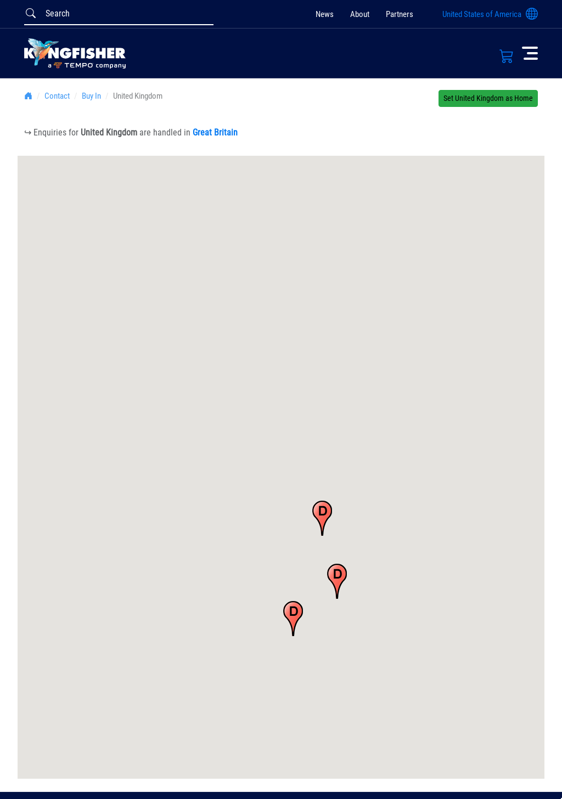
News (325, 14)
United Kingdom (137, 96)
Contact (57, 96)
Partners (399, 14)
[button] (322, 518)
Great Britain (215, 132)
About (359, 14)
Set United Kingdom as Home (488, 98)
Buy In (91, 96)
